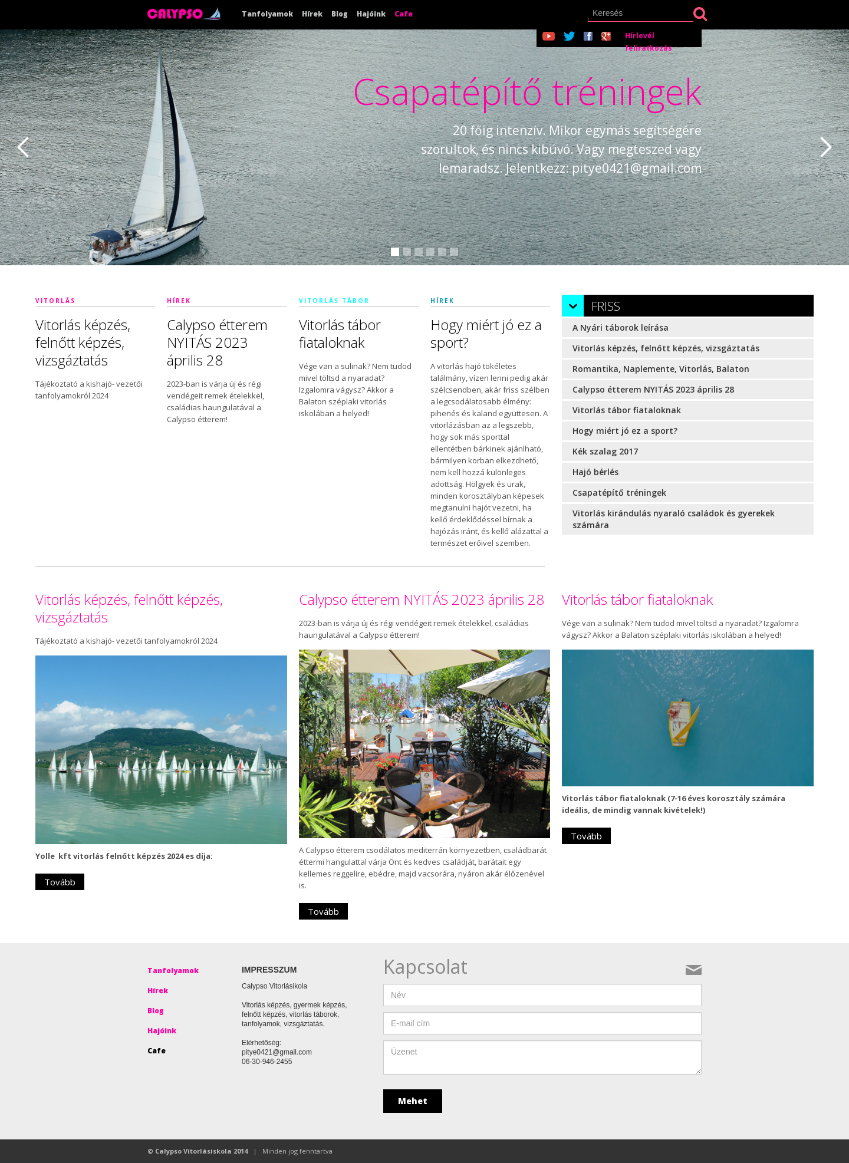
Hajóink (371, 14)
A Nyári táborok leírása (620, 327)
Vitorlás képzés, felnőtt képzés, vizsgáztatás (665, 348)
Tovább (59, 882)
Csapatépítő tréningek (619, 492)
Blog (339, 14)
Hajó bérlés (595, 471)
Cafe (403, 14)
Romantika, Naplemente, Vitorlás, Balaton (660, 368)
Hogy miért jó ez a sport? (624, 430)
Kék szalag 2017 (605, 451)
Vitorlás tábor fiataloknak (626, 410)
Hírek (312, 14)
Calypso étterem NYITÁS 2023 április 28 (653, 389)
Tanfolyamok (267, 14)
